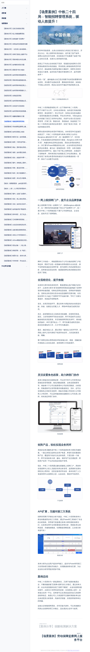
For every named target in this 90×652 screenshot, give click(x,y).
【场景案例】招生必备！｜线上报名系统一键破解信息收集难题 (15, 245)
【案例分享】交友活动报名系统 (13, 28)
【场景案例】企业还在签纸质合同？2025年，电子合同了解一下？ (15, 225)
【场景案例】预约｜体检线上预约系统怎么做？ (15, 163)
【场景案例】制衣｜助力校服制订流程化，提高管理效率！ (15, 173)
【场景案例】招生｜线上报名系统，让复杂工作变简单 (15, 199)
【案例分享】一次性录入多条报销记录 (15, 49)
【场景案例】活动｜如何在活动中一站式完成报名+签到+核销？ (15, 204)
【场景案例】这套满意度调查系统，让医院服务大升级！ (15, 230)
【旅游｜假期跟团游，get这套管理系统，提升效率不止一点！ (15, 183)
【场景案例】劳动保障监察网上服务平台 (15, 126)
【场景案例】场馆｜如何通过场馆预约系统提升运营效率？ (15, 152)
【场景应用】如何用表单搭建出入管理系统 (15, 90)
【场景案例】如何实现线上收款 (13, 132)
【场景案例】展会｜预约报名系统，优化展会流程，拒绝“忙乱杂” (15, 147)
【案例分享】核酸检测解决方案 (13, 116)
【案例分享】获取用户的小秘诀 (13, 70)
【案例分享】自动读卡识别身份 (13, 106)
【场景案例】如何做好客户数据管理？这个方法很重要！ (15, 209)
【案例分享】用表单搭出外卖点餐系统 (15, 59)
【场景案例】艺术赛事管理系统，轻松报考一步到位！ (15, 219)
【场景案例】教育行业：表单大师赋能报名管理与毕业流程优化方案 (15, 256)
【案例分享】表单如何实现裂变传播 (15, 44)
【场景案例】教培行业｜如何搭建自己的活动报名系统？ (15, 137)
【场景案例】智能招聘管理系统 (13, 121)
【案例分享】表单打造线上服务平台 (15, 54)
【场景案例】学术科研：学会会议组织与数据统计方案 (15, 261)
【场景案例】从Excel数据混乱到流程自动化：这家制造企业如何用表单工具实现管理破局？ (15, 240)
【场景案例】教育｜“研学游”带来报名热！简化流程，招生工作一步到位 (15, 142)
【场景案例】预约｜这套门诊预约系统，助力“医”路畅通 (15, 194)
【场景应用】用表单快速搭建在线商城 (15, 80)
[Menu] (30, 7)
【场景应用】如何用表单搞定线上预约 (15, 85)
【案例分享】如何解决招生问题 (13, 65)
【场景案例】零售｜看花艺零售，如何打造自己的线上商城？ (15, 168)
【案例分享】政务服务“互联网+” (14, 39)
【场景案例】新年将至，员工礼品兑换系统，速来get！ (15, 214)
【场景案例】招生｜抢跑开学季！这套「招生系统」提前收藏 (15, 157)
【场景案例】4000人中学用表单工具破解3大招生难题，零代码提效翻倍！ (15, 235)
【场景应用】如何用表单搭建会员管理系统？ (15, 101)
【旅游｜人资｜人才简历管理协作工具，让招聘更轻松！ (15, 188)
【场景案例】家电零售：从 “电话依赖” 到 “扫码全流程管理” (15, 250)
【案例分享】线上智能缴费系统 (13, 34)
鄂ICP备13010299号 (73, 650)
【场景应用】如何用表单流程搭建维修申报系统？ (15, 111)
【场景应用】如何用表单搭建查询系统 (15, 75)
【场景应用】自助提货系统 (12, 95)
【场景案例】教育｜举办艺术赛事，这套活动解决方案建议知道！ (15, 178)
